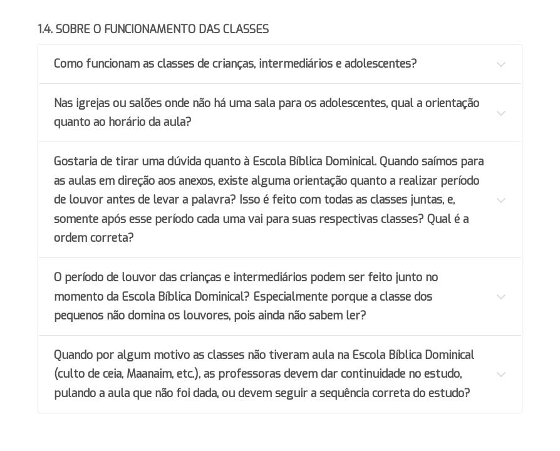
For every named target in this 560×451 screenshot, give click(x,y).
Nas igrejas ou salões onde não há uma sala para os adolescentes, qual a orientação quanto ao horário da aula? (266, 113)
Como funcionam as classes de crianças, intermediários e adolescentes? (235, 63)
